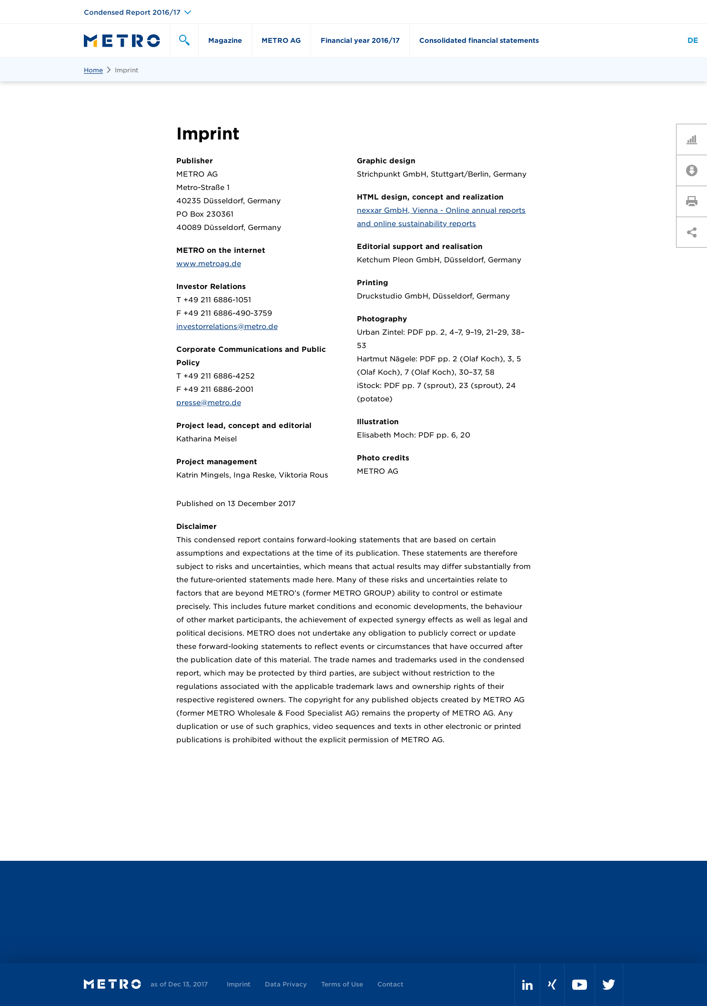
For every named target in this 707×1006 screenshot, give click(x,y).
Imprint (127, 70)
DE (692, 40)
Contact (390, 984)
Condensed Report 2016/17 (132, 12)
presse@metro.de (208, 402)
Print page (695, 201)
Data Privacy (286, 984)
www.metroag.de (208, 263)
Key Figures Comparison (695, 139)
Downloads (695, 170)
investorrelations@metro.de (227, 326)
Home (93, 70)
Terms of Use (342, 984)
